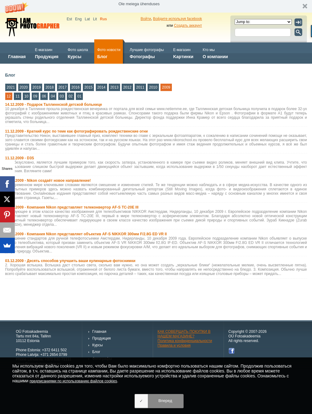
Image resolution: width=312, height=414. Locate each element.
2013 (114, 87)
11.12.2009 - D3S (19, 158)
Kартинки (183, 52)
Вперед (165, 400)
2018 (50, 87)
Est (69, 19)
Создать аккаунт (188, 25)
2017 (63, 87)
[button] (156, 6)
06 (44, 96)
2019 (37, 87)
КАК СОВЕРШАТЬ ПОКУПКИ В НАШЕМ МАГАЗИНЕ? (184, 333)
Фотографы (147, 52)
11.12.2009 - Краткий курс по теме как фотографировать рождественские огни (76, 131)
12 (9, 96)
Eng (78, 19)
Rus (103, 19)
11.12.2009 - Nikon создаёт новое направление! (48, 180)
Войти (146, 19)
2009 (166, 87)
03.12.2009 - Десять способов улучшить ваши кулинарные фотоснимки (70, 261)
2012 (127, 87)
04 (53, 96)
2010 (153, 87)
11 (17, 96)
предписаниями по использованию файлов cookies (73, 381)
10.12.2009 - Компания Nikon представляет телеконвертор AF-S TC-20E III (72, 207)
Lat (87, 19)
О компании (215, 52)
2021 (11, 87)
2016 (75, 87)
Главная (17, 52)
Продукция (46, 52)
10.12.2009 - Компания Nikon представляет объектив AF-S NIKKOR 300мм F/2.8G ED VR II (86, 234)
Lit (95, 19)
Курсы (78, 52)
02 (70, 96)
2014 (101, 87)
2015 (88, 87)
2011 (140, 87)
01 (79, 96)
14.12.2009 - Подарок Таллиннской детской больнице (53, 104)
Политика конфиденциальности (185, 341)
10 (26, 96)
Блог (108, 52)
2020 (24, 87)
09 (35, 96)
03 (62, 96)
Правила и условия (174, 345)
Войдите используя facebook (177, 19)
